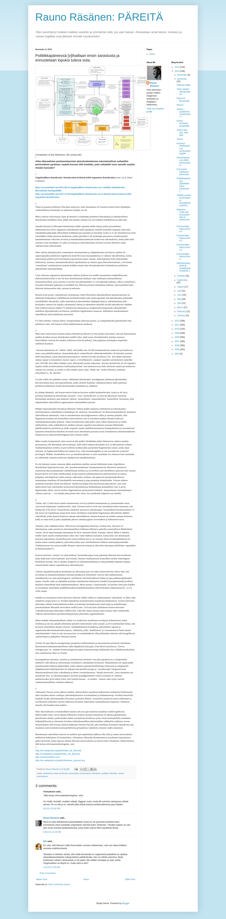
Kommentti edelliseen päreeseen (183, 172)
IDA (45, 841)
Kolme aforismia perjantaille (183, 123)
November (182, 79)
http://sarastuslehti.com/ (47, 757)
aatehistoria (48, 773)
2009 (177, 333)
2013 (177, 71)
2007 (177, 341)
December (182, 75)
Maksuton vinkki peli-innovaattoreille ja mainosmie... (183, 216)
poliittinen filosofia (109, 773)
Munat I (180, 105)
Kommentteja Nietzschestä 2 (183, 247)
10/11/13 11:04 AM (52, 832)
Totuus (180, 139)
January (181, 315)
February (181, 311)
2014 (177, 67)
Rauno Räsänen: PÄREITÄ (99, 17)
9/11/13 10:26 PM (51, 808)
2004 (177, 353)
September (182, 280)
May (179, 299)
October (181, 276)
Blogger (125, 903)
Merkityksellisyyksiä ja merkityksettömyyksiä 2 (184, 267)
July (179, 291)
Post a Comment (47, 873)
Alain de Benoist (61, 773)
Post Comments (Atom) (59, 884)
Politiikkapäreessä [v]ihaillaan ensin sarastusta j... (183, 184)
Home (86, 879)
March (180, 307)
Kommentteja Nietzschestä (183, 256)
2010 (177, 329)
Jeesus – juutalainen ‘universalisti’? (183, 113)
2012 (177, 321)
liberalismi (96, 773)
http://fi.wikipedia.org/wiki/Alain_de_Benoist (57, 754)
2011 (177, 325)
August (180, 287)
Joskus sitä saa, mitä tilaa (182, 132)
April (179, 303)
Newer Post (41, 879)
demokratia (73, 773)
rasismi (121, 773)
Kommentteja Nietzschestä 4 (183, 229)
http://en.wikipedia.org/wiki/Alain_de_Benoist (58, 750)
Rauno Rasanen (51, 818)
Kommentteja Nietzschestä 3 (183, 238)
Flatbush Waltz (184, 85)
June (179, 295)
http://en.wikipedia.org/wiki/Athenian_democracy (60, 760)
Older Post (130, 879)
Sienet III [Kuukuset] (183, 99)
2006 (177, 345)
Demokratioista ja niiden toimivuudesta (184, 161)
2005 (177, 349)
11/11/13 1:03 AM (51, 867)
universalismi (42, 776)
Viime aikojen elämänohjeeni (183, 91)
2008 (177, 337)
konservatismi (85, 773)
